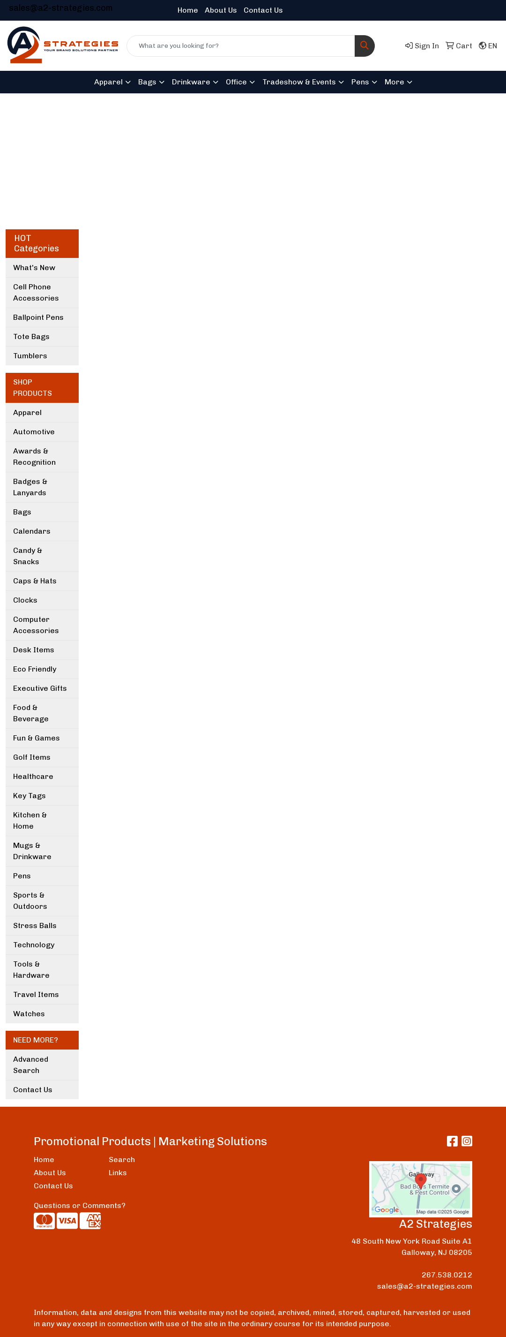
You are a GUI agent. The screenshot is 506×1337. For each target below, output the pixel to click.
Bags (147, 81)
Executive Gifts (40, 688)
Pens (360, 81)
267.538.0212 (447, 1274)
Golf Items (32, 757)
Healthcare (33, 776)
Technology (33, 944)
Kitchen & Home (30, 820)
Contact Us (263, 10)
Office (236, 81)
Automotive (34, 431)
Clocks (25, 600)
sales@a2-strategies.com (61, 8)
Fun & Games (36, 737)
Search (122, 1159)
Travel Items (36, 994)
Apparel (108, 81)
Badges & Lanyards (30, 487)
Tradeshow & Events (299, 81)
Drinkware (191, 81)
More (394, 81)
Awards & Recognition (34, 456)
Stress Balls (35, 925)
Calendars (32, 531)
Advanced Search (30, 1065)
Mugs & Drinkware (32, 851)
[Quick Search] (240, 46)
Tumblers (30, 355)
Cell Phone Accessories (36, 292)
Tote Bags (31, 336)
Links (118, 1172)
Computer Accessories (36, 625)
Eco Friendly (34, 669)
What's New (34, 267)
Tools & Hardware (31, 969)
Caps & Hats (35, 580)
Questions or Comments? (80, 1205)
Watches (29, 1013)
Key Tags (29, 795)
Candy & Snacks (27, 556)
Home (188, 10)
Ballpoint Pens (38, 317)
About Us (221, 10)
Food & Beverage (31, 713)
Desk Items (33, 649)
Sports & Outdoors (30, 901)
